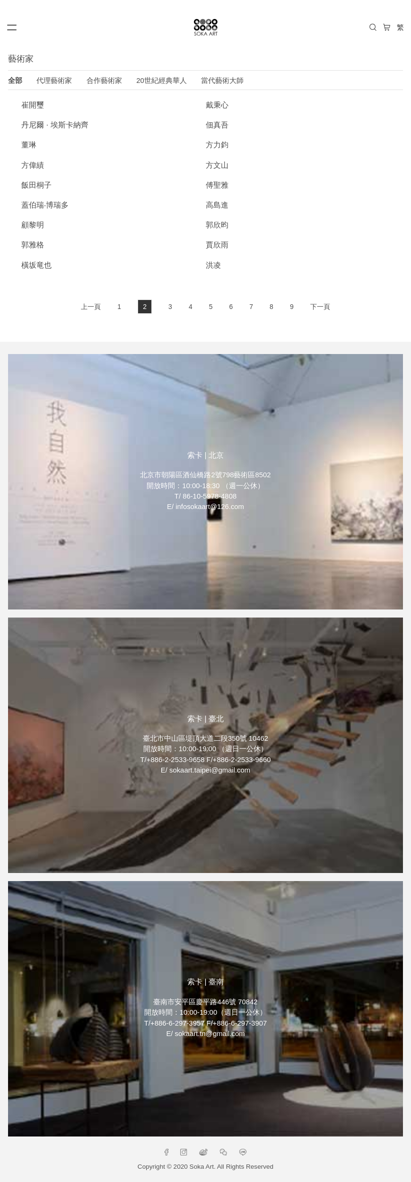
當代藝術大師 (222, 80)
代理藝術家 (54, 80)
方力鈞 (217, 145)
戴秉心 (217, 105)
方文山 (217, 165)
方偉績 (32, 165)
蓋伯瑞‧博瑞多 (45, 205)
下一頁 (320, 306)
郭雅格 (32, 245)
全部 (15, 80)
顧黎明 (32, 225)
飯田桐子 (36, 185)
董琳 (28, 145)
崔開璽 (32, 105)
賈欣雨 (217, 245)
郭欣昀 (217, 225)
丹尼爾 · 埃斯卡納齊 (54, 125)
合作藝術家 (104, 80)
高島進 (217, 205)
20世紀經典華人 (161, 80)
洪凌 (213, 265)
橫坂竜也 (36, 265)
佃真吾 (217, 125)
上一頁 (91, 306)
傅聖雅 (217, 185)
